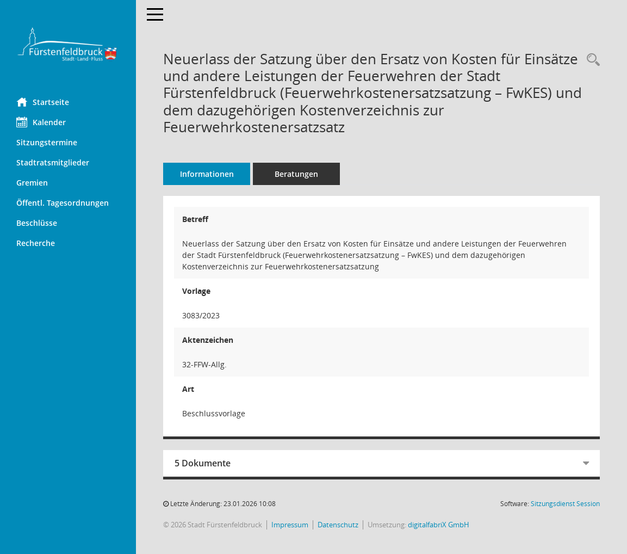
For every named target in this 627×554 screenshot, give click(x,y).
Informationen (207, 174)
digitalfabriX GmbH (438, 525)
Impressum (289, 525)
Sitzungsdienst (565, 503)
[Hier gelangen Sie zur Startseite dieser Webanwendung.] (68, 44)
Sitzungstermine (46, 142)
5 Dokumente (203, 463)
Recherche (35, 243)
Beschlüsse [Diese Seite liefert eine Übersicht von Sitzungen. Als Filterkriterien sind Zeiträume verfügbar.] (36, 223)
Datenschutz (338, 525)
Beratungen (296, 174)
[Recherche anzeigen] (590, 60)
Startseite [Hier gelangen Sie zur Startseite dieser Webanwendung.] (42, 101)
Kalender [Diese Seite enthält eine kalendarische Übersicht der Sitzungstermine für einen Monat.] (41, 121)
